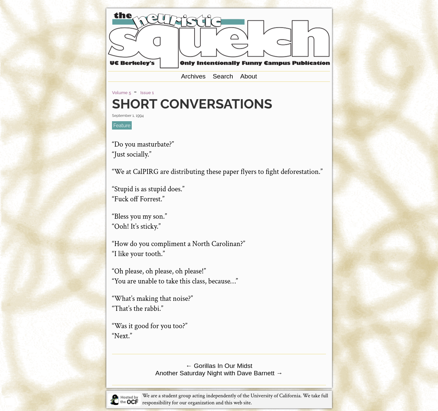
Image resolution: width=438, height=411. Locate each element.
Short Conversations (192, 104)
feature (121, 125)
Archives (193, 76)
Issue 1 (147, 92)
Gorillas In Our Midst (219, 365)
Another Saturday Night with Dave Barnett (219, 373)
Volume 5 (121, 92)
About (248, 76)
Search (223, 76)
